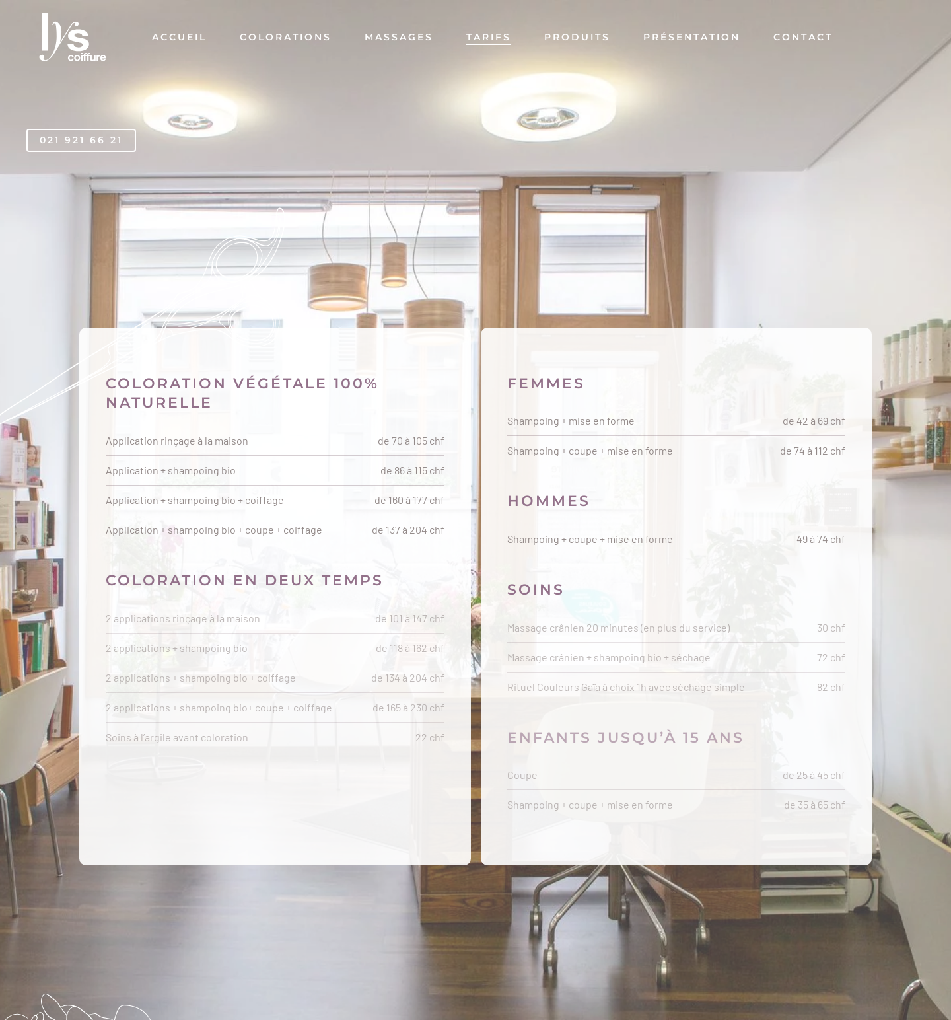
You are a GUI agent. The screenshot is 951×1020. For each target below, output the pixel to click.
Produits (577, 37)
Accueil (179, 37)
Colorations (286, 37)
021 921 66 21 (81, 140)
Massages (399, 37)
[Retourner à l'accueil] (72, 37)
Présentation (691, 37)
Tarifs (488, 37)
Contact (803, 37)
